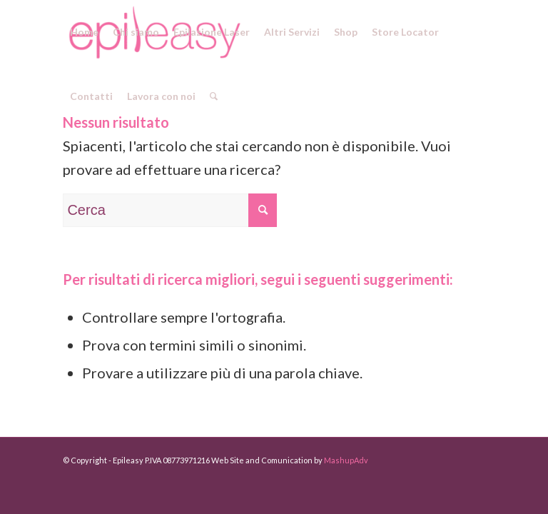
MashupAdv (346, 460)
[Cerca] (214, 96)
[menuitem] (84, 32)
